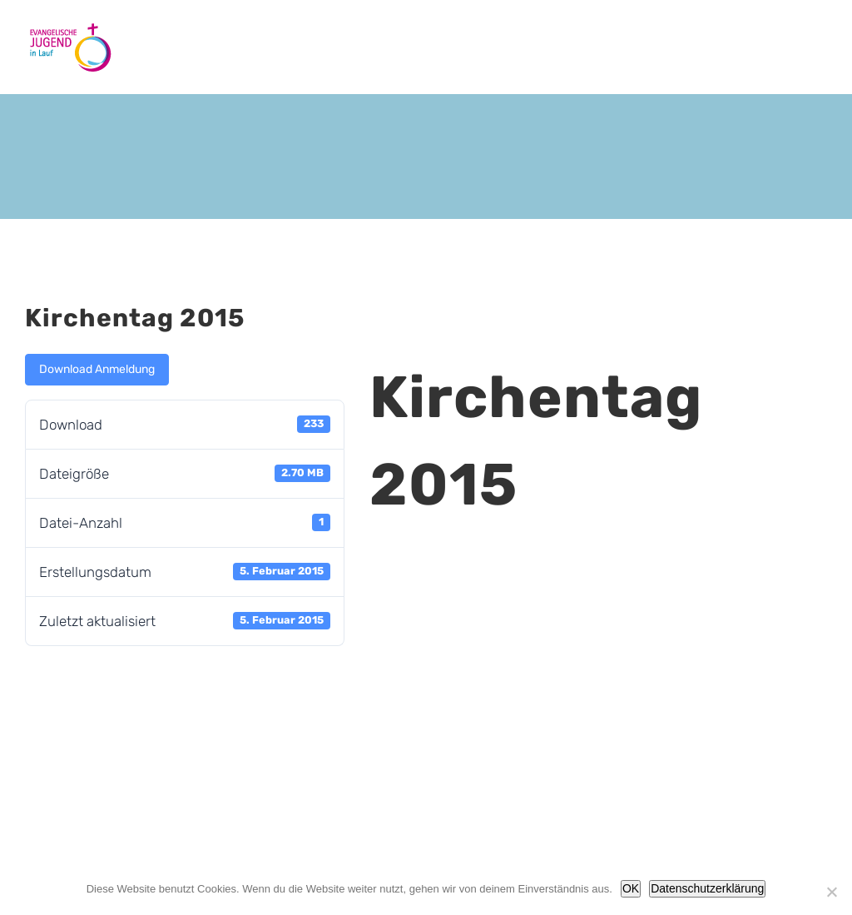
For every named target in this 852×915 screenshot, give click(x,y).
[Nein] (831, 891)
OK (630, 888)
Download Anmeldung (97, 369)
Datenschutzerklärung (707, 888)
